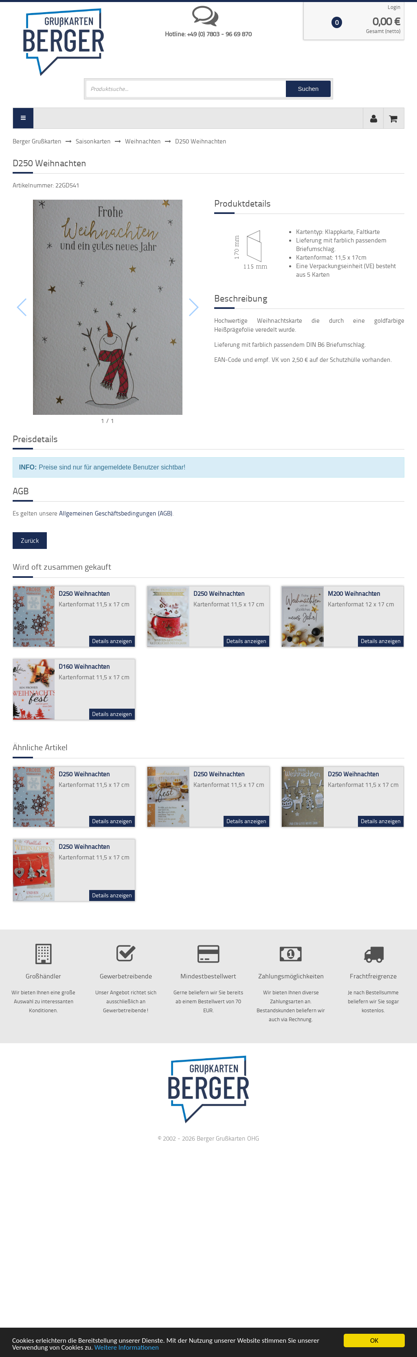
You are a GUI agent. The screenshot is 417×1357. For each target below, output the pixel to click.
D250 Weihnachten (84, 593)
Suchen (308, 88)
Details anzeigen (112, 641)
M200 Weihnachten (354, 593)
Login (394, 7)
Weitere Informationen (126, 1348)
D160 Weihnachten (84, 666)
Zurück (30, 540)
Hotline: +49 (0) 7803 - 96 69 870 (208, 34)
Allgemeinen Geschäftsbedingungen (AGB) (115, 513)
